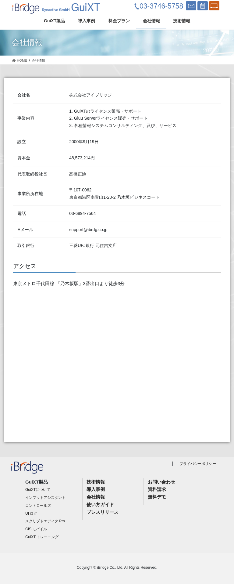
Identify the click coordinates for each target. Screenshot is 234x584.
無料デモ (157, 496)
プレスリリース (103, 512)
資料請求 (157, 489)
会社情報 (96, 496)
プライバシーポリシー (197, 464)
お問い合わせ (161, 481)
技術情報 (96, 481)
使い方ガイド (100, 504)
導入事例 (96, 489)
